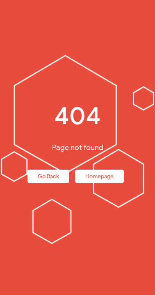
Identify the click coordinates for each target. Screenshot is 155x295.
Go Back (48, 176)
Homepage (99, 176)
